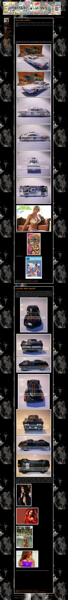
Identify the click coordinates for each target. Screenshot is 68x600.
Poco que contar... (23, 20)
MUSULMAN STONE (7, 45)
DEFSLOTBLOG (6, 34)
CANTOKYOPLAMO (7, 32)
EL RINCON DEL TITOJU (8, 35)
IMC (20, 281)
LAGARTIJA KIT (6, 43)
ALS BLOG (5, 29)
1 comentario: (35, 590)
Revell (30, 281)
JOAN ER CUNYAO (7, 39)
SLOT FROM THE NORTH (7, 47)
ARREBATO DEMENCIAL (8, 31)
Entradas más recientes (20, 595)
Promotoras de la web (25, 281)
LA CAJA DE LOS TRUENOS (6, 42)
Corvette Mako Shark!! (25, 288)
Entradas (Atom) (22, 597)
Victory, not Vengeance (7, 23)
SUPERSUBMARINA (35, 281)
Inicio (35, 595)
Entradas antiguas (48, 595)
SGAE (45, 591)
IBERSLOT (5, 38)
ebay (16, 292)
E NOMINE (25, 591)
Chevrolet (21, 591)
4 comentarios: (35, 280)
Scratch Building (40, 591)
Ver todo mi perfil (7, 25)
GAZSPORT (6, 37)
